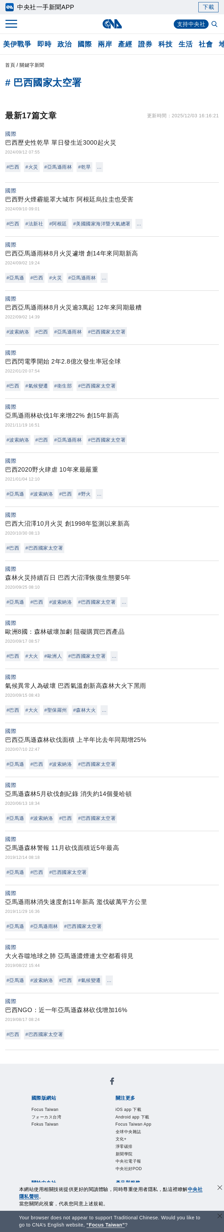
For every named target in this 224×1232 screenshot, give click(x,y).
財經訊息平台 (148, 1161)
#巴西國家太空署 (107, 332)
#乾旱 (84, 167)
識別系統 (66, 1133)
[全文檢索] (215, 24)
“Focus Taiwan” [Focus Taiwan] (106, 1225)
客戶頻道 (66, 1161)
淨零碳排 (69, 1115)
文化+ (49, 1115)
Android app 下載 (91, 1106)
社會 (206, 44)
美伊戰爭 (17, 44)
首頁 (10, 65)
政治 (64, 44)
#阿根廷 (58, 223)
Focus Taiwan (48, 1087)
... (99, 167)
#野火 (84, 494)
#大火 (31, 656)
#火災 (31, 167)
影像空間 (91, 1161)
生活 (186, 44)
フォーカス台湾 (90, 1087)
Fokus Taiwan (131, 1087)
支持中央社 (191, 24)
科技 (165, 44)
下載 (208, 7)
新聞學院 (95, 1115)
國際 (85, 44)
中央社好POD (165, 1115)
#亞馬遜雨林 (58, 167)
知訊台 (176, 1161)
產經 (125, 44)
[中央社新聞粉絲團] (30, 1069)
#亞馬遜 (15, 277)
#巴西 (12, 167)
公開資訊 (91, 1133)
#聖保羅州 (55, 710)
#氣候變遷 (36, 386)
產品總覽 (40, 1161)
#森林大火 (84, 710)
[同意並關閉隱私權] (220, 1188)
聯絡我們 (97, 1143)
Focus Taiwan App (142, 1106)
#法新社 (34, 223)
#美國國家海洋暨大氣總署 (102, 223)
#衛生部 (63, 386)
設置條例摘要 (123, 1133)
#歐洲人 (53, 656)
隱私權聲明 (69, 1143)
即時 (44, 44)
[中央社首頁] (112, 23)
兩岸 (105, 44)
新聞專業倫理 (161, 1133)
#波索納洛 (17, 332)
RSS (60, 1170)
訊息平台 (116, 1161)
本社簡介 (40, 1133)
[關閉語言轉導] (220, 1216)
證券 (145, 44)
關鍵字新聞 (31, 65)
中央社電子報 (127, 1115)
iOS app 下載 (47, 1106)
